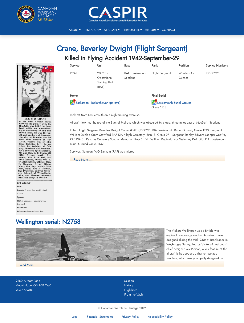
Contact (168, 30)
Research (91, 30)
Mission (129, 281)
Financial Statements (100, 316)
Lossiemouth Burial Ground (172, 102)
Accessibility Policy (160, 316)
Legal (74, 316)
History (151, 30)
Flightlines (130, 290)
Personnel (131, 30)
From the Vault (133, 294)
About (73, 30)
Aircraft (110, 30)
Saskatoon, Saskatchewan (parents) (95, 102)
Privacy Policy (130, 316)
